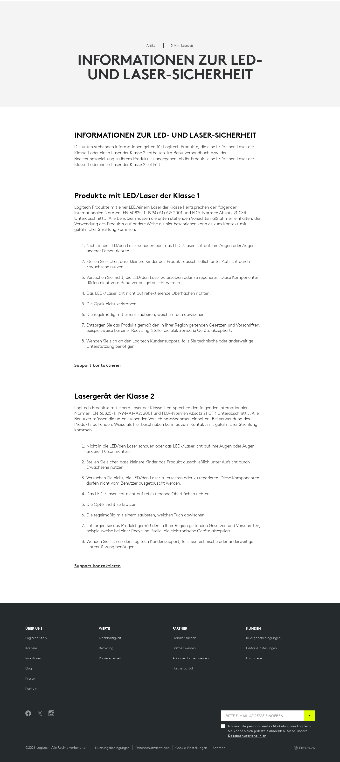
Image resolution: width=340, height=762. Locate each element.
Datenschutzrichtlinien (247, 736)
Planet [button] (69, 16)
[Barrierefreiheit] (110, 658)
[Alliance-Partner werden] (191, 658)
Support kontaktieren (97, 365)
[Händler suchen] (184, 638)
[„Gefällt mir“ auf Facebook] (28, 713)
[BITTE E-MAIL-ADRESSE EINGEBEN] (262, 715)
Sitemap (219, 748)
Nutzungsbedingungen (112, 748)
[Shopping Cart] (323, 16)
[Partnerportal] (183, 668)
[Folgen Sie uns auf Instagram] (51, 713)
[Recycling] (106, 648)
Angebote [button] (124, 16)
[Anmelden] (309, 715)
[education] (90, 4)
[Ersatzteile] (254, 658)
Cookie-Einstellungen (191, 748)
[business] (67, 4)
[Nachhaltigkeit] (110, 638)
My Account (311, 16)
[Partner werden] (184, 648)
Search (279, 16)
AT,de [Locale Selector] (320, 5)
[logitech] (23, 4)
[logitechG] (44, 4)
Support (299, 5)
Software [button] (95, 16)
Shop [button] (48, 16)
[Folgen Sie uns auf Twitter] (40, 713)
